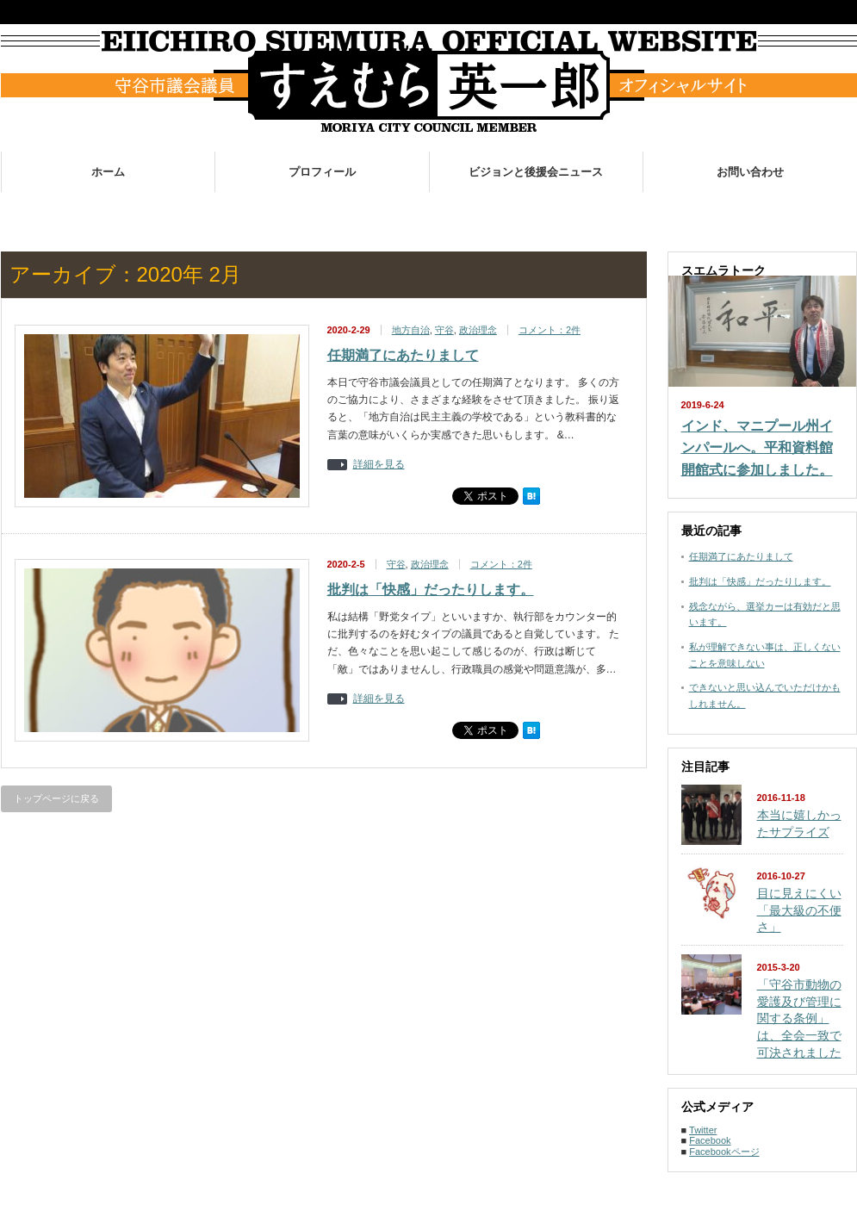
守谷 (444, 330)
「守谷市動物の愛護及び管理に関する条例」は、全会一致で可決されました (799, 1018)
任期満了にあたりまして (403, 355)
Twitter (703, 1130)
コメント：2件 (550, 330)
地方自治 (411, 330)
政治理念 (478, 330)
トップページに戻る (56, 798)
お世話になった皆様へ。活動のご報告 (578, 212)
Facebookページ (724, 1151)
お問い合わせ (750, 171)
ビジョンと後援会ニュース (536, 171)
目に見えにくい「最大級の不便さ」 (799, 910)
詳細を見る (379, 464)
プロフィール (322, 171)
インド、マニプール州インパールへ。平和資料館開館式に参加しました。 (757, 448)
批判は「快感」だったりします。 (430, 589)
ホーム (108, 171)
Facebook (709, 1140)
